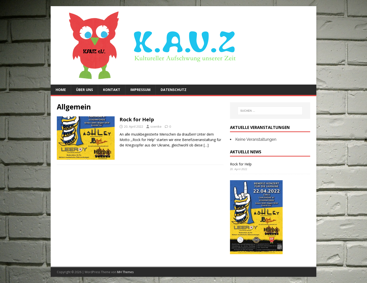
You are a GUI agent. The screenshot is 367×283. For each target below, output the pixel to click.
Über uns (84, 89)
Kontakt (111, 89)
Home (61, 89)
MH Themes (125, 272)
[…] (206, 145)
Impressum (140, 89)
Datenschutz (173, 89)
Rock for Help (137, 119)
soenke (156, 126)
